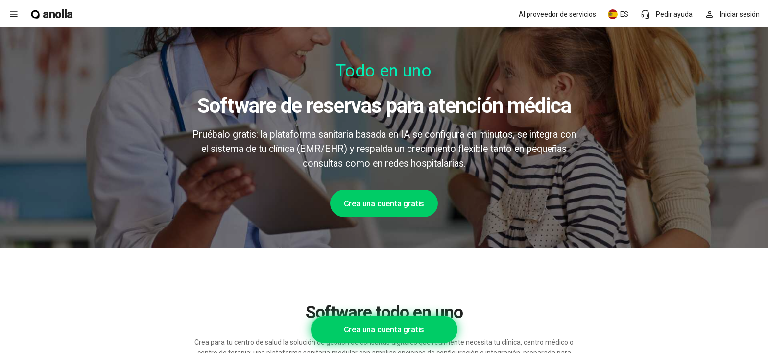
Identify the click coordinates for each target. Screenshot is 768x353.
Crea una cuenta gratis (384, 203)
